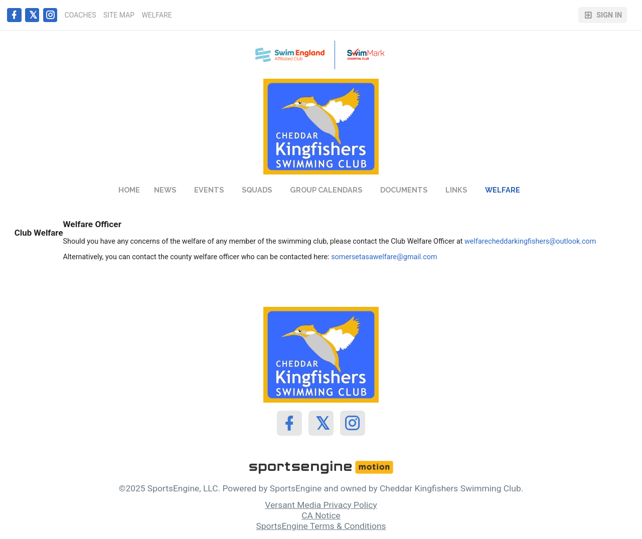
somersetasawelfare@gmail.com (384, 257)
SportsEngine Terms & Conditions (321, 526)
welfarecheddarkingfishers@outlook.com (530, 241)
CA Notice (321, 515)
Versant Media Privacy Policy (321, 505)
